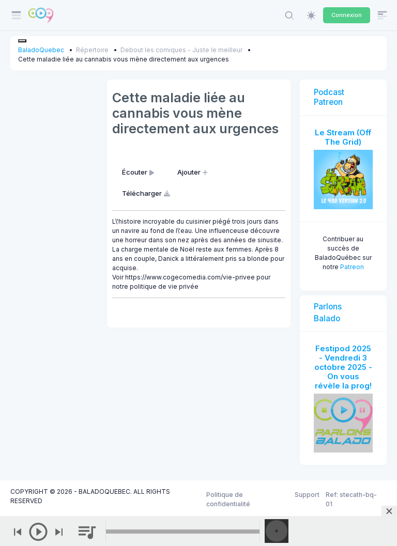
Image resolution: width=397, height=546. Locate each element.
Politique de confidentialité (228, 499)
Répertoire (92, 50)
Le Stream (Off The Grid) (343, 137)
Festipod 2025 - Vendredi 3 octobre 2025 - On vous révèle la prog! (343, 367)
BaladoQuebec (41, 50)
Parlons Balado (328, 312)
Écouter (139, 172)
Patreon (352, 267)
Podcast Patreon (329, 96)
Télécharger (147, 193)
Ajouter (193, 172)
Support (307, 494)
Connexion (346, 15)
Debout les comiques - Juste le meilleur (181, 50)
